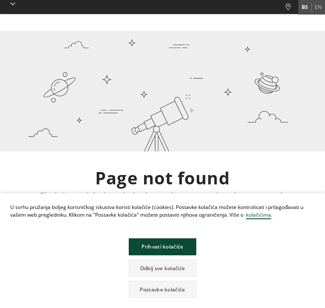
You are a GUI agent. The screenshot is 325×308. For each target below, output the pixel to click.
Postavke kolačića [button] (162, 289)
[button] (11, 4)
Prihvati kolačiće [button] (162, 246)
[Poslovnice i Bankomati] (291, 7)
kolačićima (258, 214)
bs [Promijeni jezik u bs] (305, 7)
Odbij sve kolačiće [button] (162, 268)
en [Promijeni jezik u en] (318, 7)
